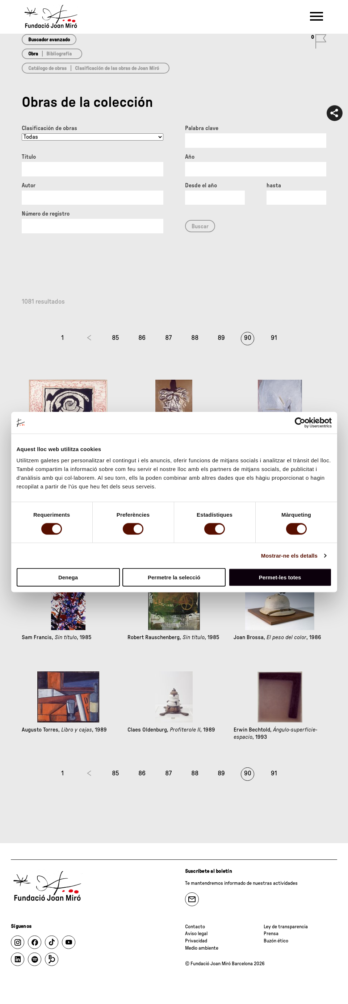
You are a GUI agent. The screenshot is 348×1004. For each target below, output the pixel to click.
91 (274, 338)
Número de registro (46, 214)
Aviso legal (196, 933)
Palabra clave (201, 128)
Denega (68, 577)
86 (142, 338)
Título (29, 157)
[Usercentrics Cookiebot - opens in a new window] (300, 422)
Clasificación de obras (49, 128)
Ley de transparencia (286, 926)
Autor (28, 185)
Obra (33, 54)
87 (168, 338)
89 (221, 338)
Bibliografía (59, 54)
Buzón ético (276, 940)
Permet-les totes (280, 577)
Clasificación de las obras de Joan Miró (117, 68)
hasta (274, 185)
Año (189, 157)
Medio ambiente (201, 948)
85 (115, 338)
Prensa (271, 933)
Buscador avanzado (49, 39)
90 (247, 338)
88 (194, 338)
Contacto (195, 926)
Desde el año (201, 185)
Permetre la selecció (174, 577)
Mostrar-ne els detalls (289, 555)
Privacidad (196, 940)
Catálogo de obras (47, 68)
